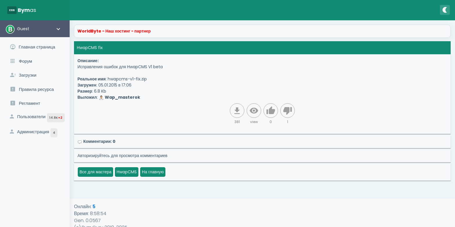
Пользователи (37, 117)
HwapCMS (127, 172)
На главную (153, 172)
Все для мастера (95, 172)
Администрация (33, 132)
